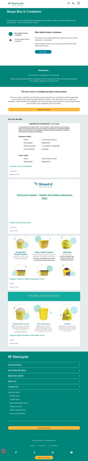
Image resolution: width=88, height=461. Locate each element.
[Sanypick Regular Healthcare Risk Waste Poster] (44, 319)
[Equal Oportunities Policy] (19, 403)
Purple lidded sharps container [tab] (18, 40)
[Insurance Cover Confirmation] (44, 150)
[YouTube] (71, 452)
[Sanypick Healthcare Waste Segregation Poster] (44, 263)
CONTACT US (13, 387)
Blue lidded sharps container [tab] (18, 34)
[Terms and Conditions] (17, 413)
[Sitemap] (32, 446)
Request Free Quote (44, 110)
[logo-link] (16, 4)
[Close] (85, 456)
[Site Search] (69, 3)
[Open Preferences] (3, 451)
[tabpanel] (56, 47)
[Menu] (78, 3)
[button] (50, 365)
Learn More (43, 52)
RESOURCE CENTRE (15, 376)
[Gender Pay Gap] (16, 406)
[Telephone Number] (73, 3)
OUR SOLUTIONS (14, 365)
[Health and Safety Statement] (44, 206)
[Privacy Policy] (15, 396)
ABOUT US (12, 381)
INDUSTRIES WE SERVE (17, 370)
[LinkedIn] (53, 452)
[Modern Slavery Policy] (18, 410)
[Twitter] (34, 452)
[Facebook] (16, 452)
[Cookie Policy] (15, 399)
